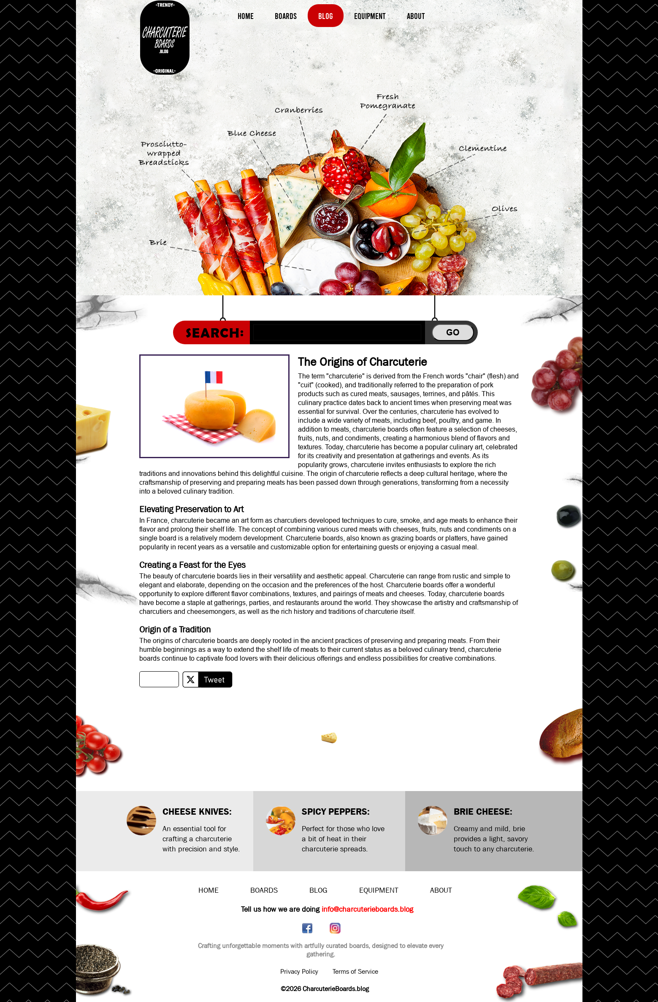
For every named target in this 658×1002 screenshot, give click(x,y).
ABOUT (441, 890)
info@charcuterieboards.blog (367, 909)
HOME (208, 890)
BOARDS (264, 890)
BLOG (318, 890)
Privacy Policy (299, 971)
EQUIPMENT (378, 890)
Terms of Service (355, 971)
